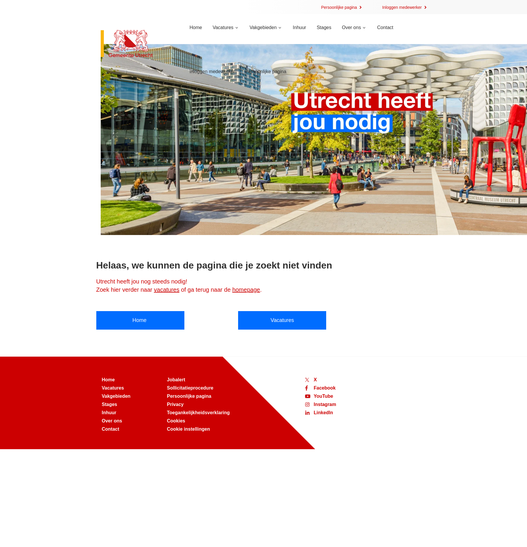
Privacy (175, 404)
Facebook (325, 387)
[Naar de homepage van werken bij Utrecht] (138, 44)
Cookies (176, 420)
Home (196, 27)
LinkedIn (323, 412)
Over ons (351, 27)
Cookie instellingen (188, 429)
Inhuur (299, 27)
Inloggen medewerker (402, 7)
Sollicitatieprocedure (190, 387)
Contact (385, 27)
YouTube (323, 396)
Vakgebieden (263, 27)
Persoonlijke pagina (339, 7)
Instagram (325, 404)
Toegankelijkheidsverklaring (198, 412)
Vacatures (223, 27)
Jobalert (176, 379)
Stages (324, 27)
